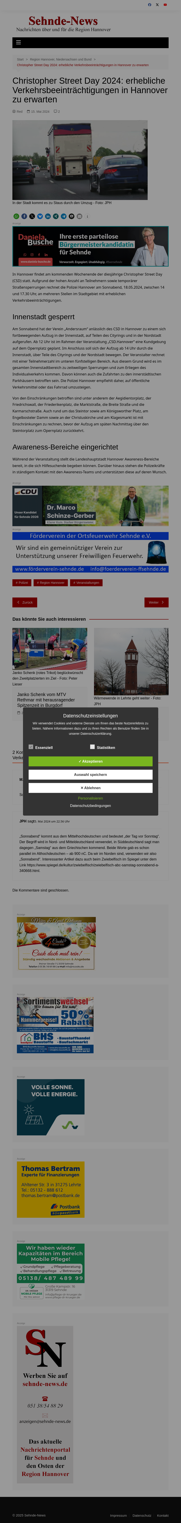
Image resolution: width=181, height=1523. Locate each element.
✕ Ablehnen (90, 788)
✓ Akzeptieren (90, 761)
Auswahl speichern (90, 775)
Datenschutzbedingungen (90, 806)
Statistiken (102, 747)
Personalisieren (90, 798)
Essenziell (41, 747)
